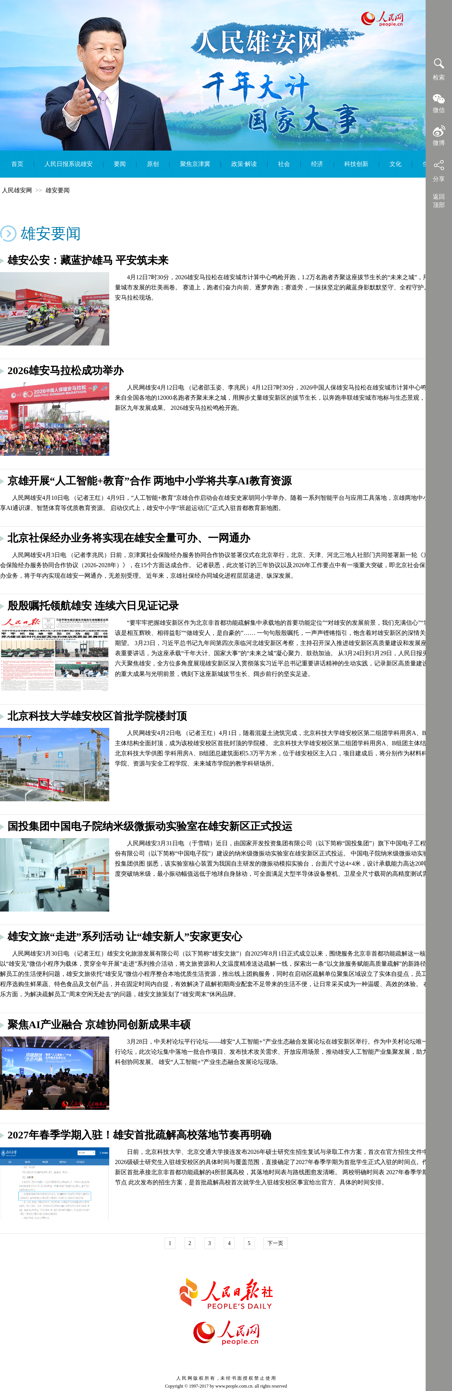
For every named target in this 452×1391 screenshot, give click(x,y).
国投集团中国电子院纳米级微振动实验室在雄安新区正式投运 (150, 826)
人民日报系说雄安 (68, 164)
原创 (153, 164)
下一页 (275, 1243)
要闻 (120, 164)
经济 (317, 164)
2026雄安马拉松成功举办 (66, 370)
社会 (284, 164)
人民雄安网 (17, 190)
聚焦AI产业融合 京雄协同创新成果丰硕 (99, 1024)
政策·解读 (244, 164)
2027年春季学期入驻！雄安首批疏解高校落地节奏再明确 (139, 1135)
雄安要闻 (58, 190)
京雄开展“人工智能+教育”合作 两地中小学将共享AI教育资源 (150, 481)
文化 (395, 164)
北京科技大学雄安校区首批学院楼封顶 (97, 716)
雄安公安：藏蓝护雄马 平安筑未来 (88, 260)
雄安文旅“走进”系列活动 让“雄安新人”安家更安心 (125, 936)
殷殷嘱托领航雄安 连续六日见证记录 (93, 606)
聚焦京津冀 (195, 164)
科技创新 (356, 164)
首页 (17, 164)
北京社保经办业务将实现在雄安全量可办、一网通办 (129, 538)
